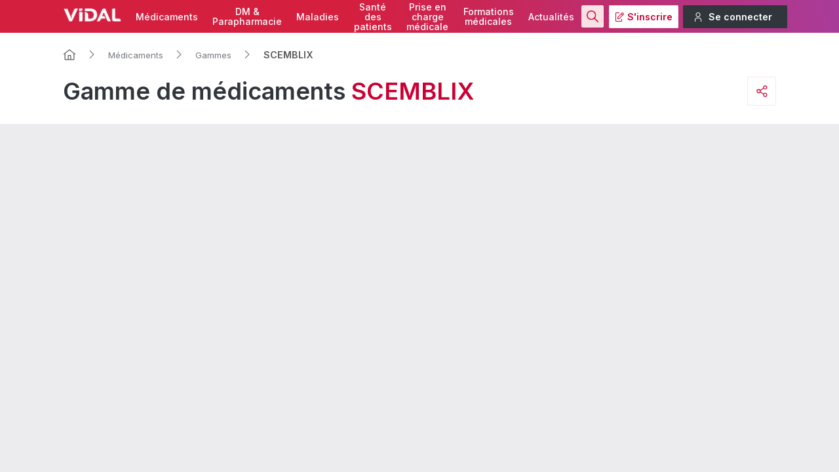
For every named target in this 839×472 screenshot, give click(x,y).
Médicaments (167, 16)
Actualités (551, 16)
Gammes (213, 55)
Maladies (317, 16)
